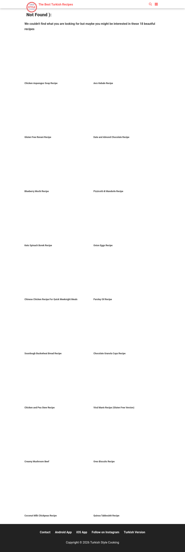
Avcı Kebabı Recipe (103, 83)
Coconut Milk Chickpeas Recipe (41, 515)
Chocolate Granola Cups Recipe (110, 353)
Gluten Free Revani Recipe (38, 137)
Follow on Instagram (105, 532)
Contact (45, 532)
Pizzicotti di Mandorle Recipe (108, 191)
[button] (156, 3)
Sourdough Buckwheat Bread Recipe (43, 353)
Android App (63, 532)
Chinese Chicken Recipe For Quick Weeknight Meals (51, 299)
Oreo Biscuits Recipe (104, 461)
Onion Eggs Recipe (103, 245)
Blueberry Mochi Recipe (37, 191)
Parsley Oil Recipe (103, 299)
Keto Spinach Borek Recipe (38, 245)
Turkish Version (134, 532)
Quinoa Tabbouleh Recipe (106, 515)
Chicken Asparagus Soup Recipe (41, 83)
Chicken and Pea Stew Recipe (40, 407)
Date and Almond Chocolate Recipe (111, 137)
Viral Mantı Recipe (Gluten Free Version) (114, 407)
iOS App (81, 532)
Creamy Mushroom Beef (37, 461)
